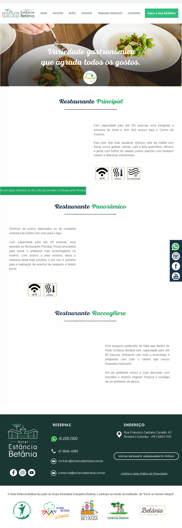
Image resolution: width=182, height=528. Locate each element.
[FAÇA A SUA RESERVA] (161, 13)
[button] (72, 13)
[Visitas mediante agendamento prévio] (146, 456)
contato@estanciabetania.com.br (80, 461)
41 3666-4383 (68, 451)
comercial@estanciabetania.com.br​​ (81, 473)
